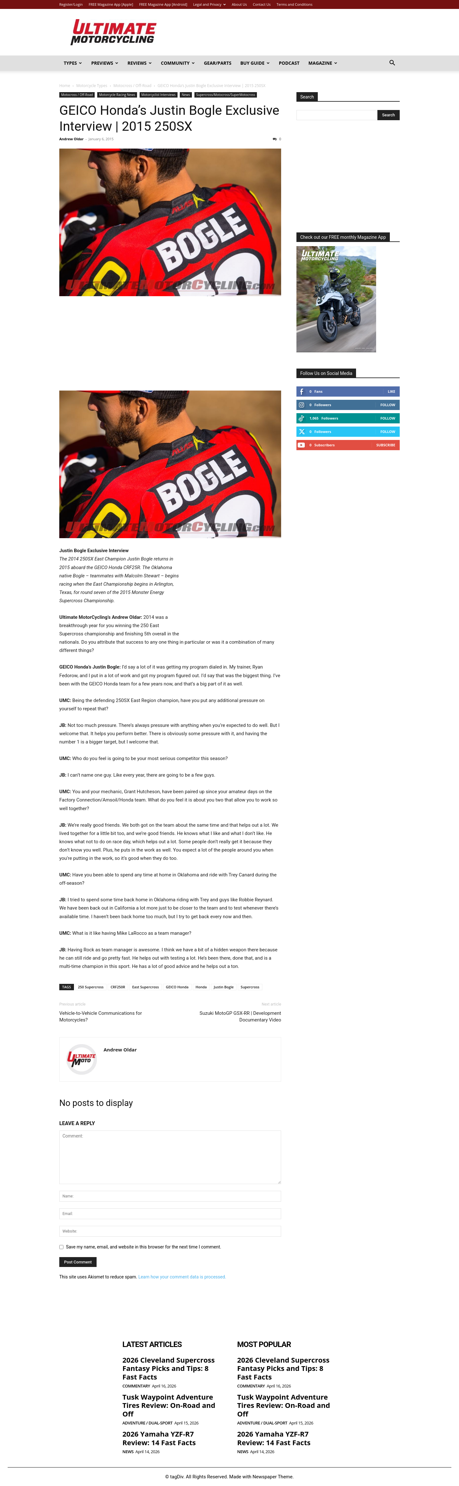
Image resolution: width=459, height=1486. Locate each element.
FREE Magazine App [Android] (163, 4)
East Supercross (145, 987)
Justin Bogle (224, 987)
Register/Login (71, 4)
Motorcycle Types (91, 85)
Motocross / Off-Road (132, 85)
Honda (201, 987)
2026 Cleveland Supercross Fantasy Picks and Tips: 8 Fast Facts (168, 1368)
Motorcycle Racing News (117, 94)
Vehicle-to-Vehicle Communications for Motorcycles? (100, 1016)
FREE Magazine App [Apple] (111, 4)
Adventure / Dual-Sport (147, 1423)
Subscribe (385, 445)
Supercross (250, 987)
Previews (104, 63)
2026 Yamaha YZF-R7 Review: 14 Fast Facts (159, 1438)
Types (73, 63)
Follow (387, 404)
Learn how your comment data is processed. (182, 1276)
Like (391, 391)
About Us (239, 4)
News (186, 94)
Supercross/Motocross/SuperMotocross (225, 94)
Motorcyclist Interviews (159, 94)
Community (178, 63)
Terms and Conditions (295, 4)
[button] (392, 64)
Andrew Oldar (71, 138)
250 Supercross (91, 987)
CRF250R (118, 987)
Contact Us (262, 4)
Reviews (139, 63)
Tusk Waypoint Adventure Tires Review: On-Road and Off (168, 1405)
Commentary (136, 1386)
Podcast (289, 63)
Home (64, 85)
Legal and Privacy (209, 4)
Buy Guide (255, 63)
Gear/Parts (217, 63)
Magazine (323, 63)
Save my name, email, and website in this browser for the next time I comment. (143, 1246)
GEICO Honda (177, 987)
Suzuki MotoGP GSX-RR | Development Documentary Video (240, 1016)
